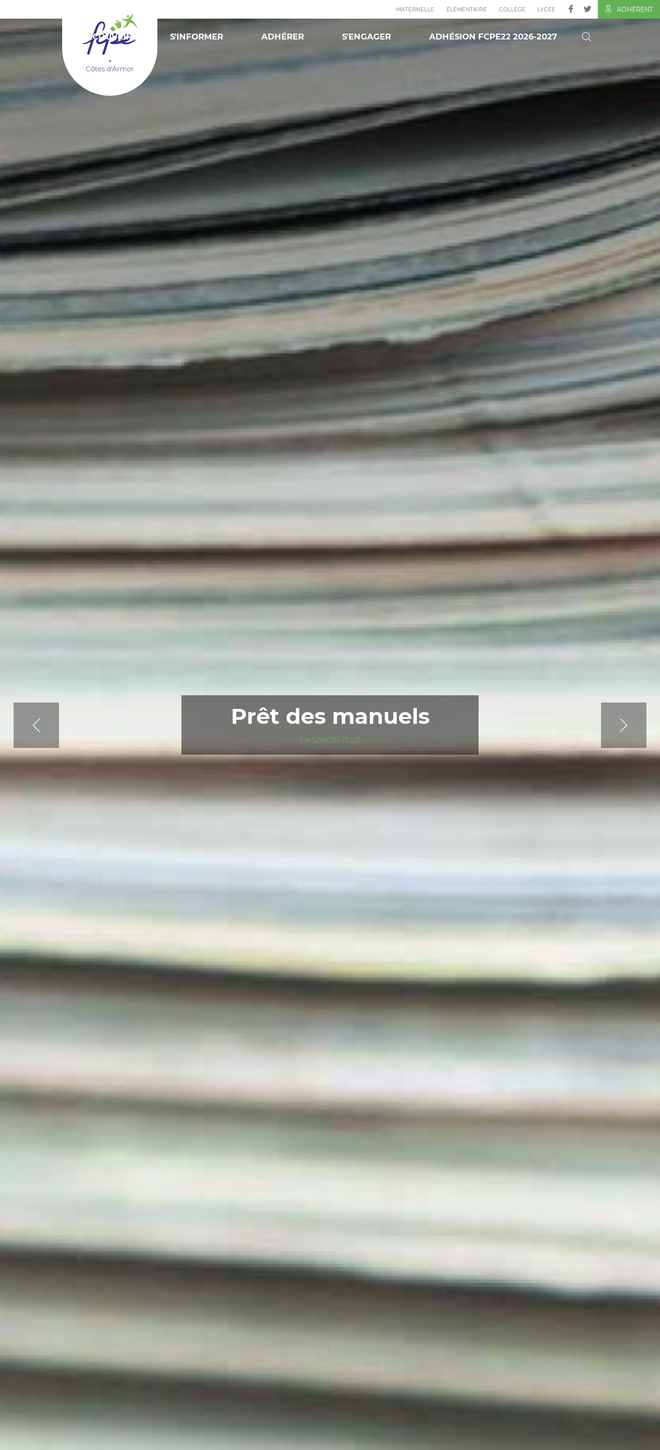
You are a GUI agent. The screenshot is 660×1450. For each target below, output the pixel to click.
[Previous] (59, 725)
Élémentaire (466, 9)
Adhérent (629, 9)
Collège (512, 9)
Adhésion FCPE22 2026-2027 (493, 37)
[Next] (601, 725)
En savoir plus (330, 740)
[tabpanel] (330, 725)
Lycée (546, 9)
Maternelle (415, 9)
